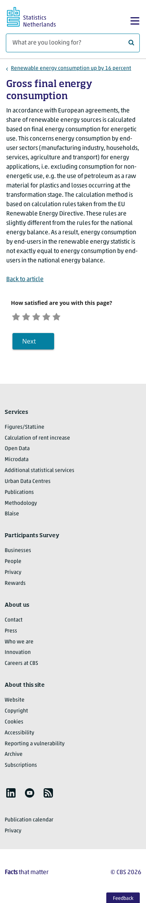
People (13, 562)
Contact (14, 620)
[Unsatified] (29, 316)
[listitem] (11, 794)
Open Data (17, 449)
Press (11, 631)
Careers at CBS (21, 664)
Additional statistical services (39, 471)
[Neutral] (41, 316)
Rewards (15, 584)
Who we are (19, 642)
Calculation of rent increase (37, 439)
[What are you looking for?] (73, 43)
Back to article (25, 279)
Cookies (14, 722)
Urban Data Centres (28, 482)
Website (15, 701)
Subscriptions (21, 766)
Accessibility (19, 733)
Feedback (123, 898)
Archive (14, 755)
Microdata (16, 460)
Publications (19, 493)
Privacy (13, 573)
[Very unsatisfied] (17, 316)
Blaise (12, 515)
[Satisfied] (53, 316)
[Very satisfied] (65, 316)
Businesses (18, 551)
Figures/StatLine (24, 428)
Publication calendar (29, 821)
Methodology (21, 504)
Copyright (16, 712)
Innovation (18, 653)
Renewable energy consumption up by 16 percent (71, 68)
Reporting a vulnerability (35, 744)
